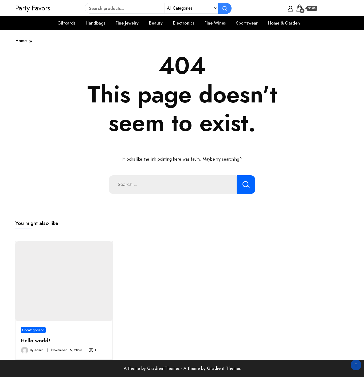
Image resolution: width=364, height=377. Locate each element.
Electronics (183, 23)
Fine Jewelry (127, 23)
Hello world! (35, 340)
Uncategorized (33, 330)
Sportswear (247, 23)
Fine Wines (215, 23)
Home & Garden (284, 23)
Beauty (156, 23)
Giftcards (66, 23)
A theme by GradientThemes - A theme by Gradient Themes (182, 368)
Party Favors (32, 8)
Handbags (95, 23)
